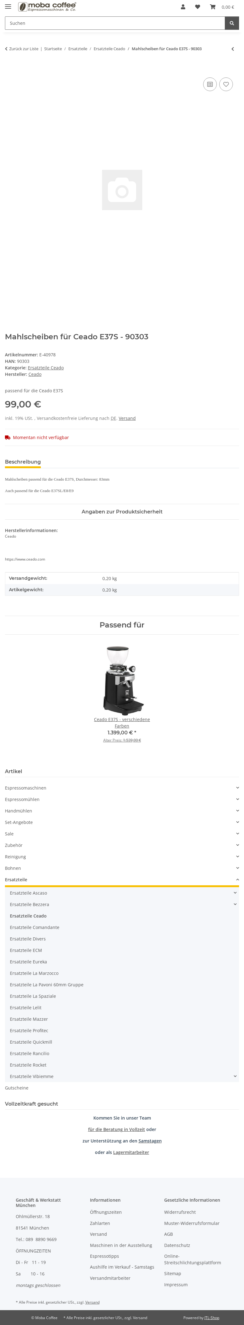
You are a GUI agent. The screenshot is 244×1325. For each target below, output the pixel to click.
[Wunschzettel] (197, 7)
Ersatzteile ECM (26, 950)
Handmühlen (18, 811)
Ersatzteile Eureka (28, 962)
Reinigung (15, 857)
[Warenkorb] (222, 7)
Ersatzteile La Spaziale (33, 996)
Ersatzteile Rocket (28, 1065)
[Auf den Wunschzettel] (226, 84)
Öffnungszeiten (106, 1212)
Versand (127, 418)
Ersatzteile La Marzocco (34, 973)
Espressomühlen (22, 799)
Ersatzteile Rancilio (29, 1053)
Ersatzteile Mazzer (29, 1019)
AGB (168, 1234)
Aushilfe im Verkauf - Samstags (122, 1267)
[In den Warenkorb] (10, 69)
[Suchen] (115, 23)
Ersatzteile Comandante (34, 927)
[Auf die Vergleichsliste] (210, 84)
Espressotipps (104, 1256)
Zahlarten (100, 1223)
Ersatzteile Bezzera (29, 904)
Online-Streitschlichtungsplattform (192, 1259)
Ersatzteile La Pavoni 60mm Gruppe (46, 985)
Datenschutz (177, 1245)
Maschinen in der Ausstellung (121, 1245)
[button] (183, 7)
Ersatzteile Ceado (46, 368)
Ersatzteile (16, 880)
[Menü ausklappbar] (8, 4)
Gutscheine (16, 1088)
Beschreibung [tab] (23, 462)
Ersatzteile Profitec (29, 1030)
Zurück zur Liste (23, 48)
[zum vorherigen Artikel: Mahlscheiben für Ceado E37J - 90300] (232, 48)
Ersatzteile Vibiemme (32, 1076)
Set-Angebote (19, 822)
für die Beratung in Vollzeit (116, 1129)
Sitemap (172, 1273)
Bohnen (13, 868)
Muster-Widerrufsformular (192, 1223)
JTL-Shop (211, 1317)
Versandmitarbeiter (110, 1278)
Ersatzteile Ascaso (28, 893)
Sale (9, 834)
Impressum (176, 1285)
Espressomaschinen (25, 788)
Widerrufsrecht (180, 1212)
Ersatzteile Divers (28, 939)
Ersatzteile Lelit (25, 1007)
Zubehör (14, 845)
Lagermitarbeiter (131, 1152)
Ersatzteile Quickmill (31, 1042)
